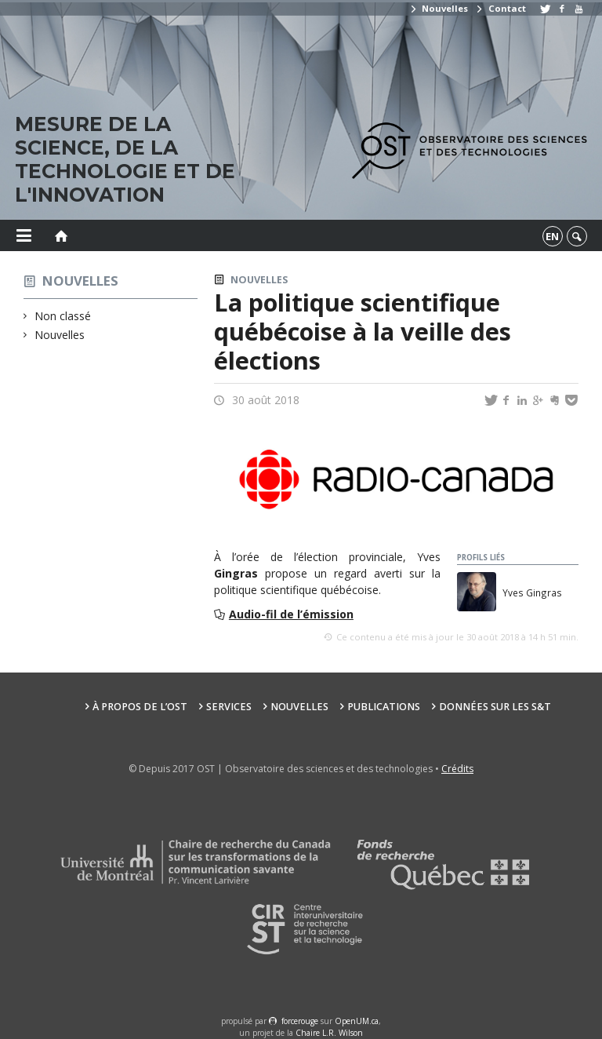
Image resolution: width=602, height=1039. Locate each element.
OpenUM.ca (357, 1020)
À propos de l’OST (139, 706)
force (299, 1020)
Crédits (457, 768)
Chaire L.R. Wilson (329, 1032)
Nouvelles (438, 8)
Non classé (63, 315)
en (552, 236)
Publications (383, 706)
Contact (500, 8)
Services (229, 706)
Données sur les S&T (495, 706)
